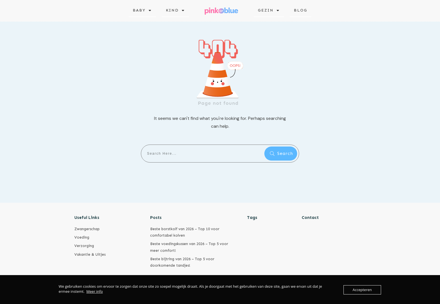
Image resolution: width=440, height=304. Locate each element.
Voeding (81, 237)
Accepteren (362, 289)
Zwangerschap (87, 229)
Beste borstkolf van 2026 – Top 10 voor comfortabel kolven (184, 232)
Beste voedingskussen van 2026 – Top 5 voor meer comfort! (189, 247)
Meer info (94, 291)
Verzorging (84, 246)
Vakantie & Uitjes (90, 254)
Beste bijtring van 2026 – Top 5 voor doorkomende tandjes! (182, 262)
